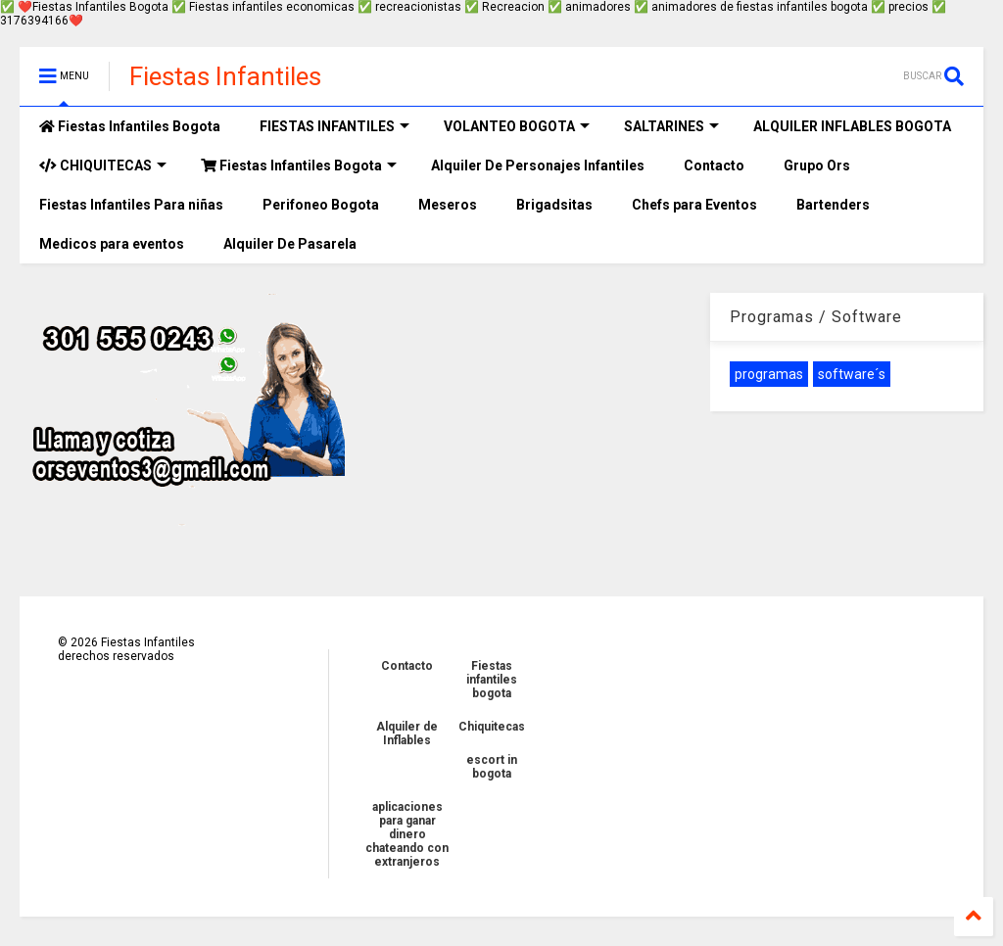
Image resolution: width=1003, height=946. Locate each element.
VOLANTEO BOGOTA (517, 126)
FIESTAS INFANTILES (334, 126)
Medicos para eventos (111, 244)
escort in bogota (491, 766)
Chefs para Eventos (694, 205)
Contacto (714, 165)
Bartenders (833, 205)
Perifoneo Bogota (321, 205)
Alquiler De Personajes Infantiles (538, 165)
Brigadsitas (554, 205)
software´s (851, 374)
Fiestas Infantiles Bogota (129, 126)
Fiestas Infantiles (225, 76)
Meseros (447, 205)
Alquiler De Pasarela (290, 244)
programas (769, 374)
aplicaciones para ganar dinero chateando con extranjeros (407, 834)
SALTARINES (671, 126)
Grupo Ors (817, 165)
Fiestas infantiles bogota (491, 679)
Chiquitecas (491, 726)
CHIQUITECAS (103, 165)
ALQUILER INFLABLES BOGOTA (852, 126)
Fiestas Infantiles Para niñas (131, 205)
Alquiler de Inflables (407, 733)
